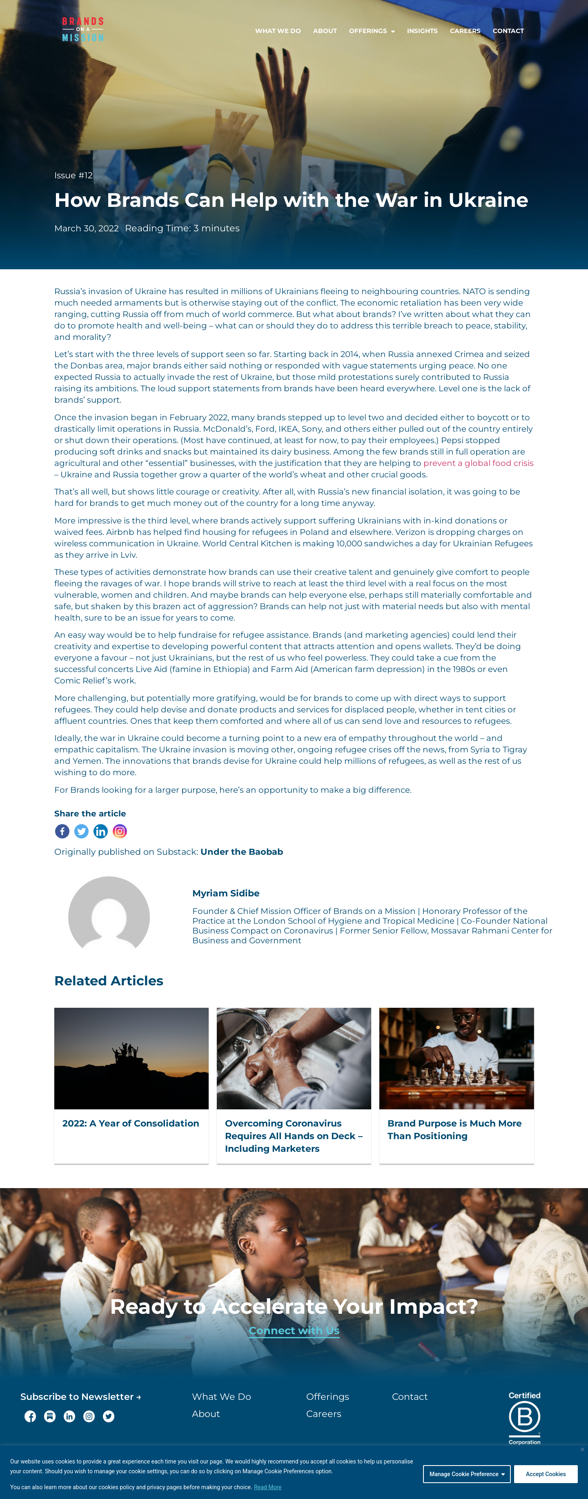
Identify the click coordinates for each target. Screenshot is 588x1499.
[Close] (582, 1449)
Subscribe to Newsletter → (80, 1396)
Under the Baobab (241, 852)
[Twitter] (81, 831)
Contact (508, 31)
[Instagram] (120, 831)
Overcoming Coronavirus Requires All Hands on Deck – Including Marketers (294, 1136)
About (325, 31)
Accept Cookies (546, 1474)
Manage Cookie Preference (464, 1474)
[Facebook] (62, 831)
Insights (422, 31)
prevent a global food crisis (478, 463)
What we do (278, 31)
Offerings (372, 31)
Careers (465, 31)
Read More (267, 1487)
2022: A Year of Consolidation (130, 1123)
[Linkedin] (101, 831)
